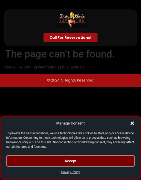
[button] (132, 123)
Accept (70, 161)
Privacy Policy (70, 172)
